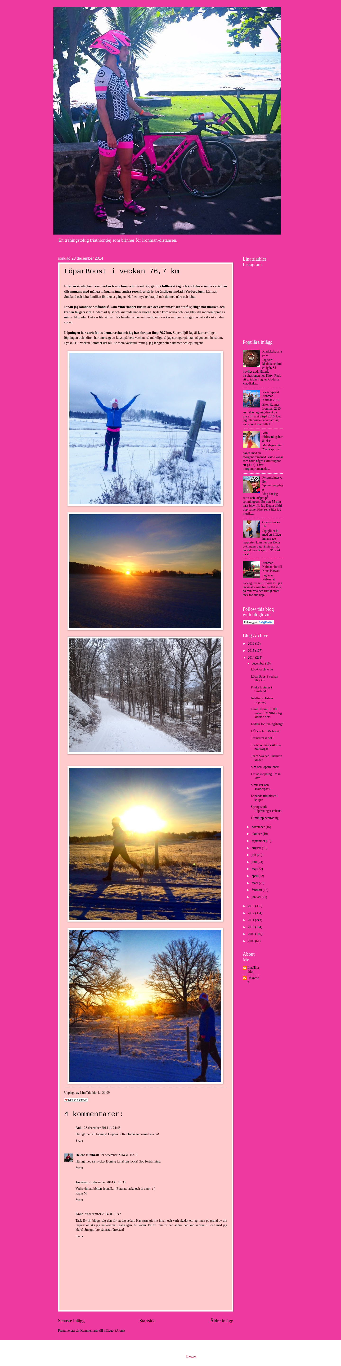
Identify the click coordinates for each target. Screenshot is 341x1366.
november (259, 827)
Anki (79, 1128)
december (258, 663)
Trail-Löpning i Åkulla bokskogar (266, 747)
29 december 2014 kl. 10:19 (119, 1155)
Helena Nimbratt (87, 1155)
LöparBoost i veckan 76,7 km (264, 678)
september (259, 841)
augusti (257, 848)
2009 (251, 934)
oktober (257, 834)
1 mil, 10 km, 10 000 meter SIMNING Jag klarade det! (266, 713)
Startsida (147, 1320)
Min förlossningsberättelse (272, 437)
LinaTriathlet (253, 969)
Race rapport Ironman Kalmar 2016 (270, 396)
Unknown (253, 980)
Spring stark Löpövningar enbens (266, 809)
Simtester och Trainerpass (260, 787)
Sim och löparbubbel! (265, 767)
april (255, 876)
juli (254, 855)
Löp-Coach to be (262, 669)
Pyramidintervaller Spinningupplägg (272, 483)
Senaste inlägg (71, 1320)
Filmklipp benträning (264, 818)
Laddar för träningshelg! (267, 724)
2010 (251, 927)
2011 (251, 920)
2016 (251, 643)
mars (255, 883)
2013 (251, 906)
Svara (79, 1140)
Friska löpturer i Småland (261, 689)
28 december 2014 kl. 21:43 (102, 1128)
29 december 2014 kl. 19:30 (107, 1182)
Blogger (191, 1356)
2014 (251, 657)
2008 (251, 941)
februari (257, 890)
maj (254, 869)
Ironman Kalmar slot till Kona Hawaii (272, 567)
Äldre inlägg (221, 1320)
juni (255, 862)
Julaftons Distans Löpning (262, 700)
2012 (251, 913)
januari (257, 897)
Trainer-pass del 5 (262, 738)
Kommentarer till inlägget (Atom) (102, 1330)
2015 (251, 650)
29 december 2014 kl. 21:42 (102, 1214)
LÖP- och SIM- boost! (265, 731)
